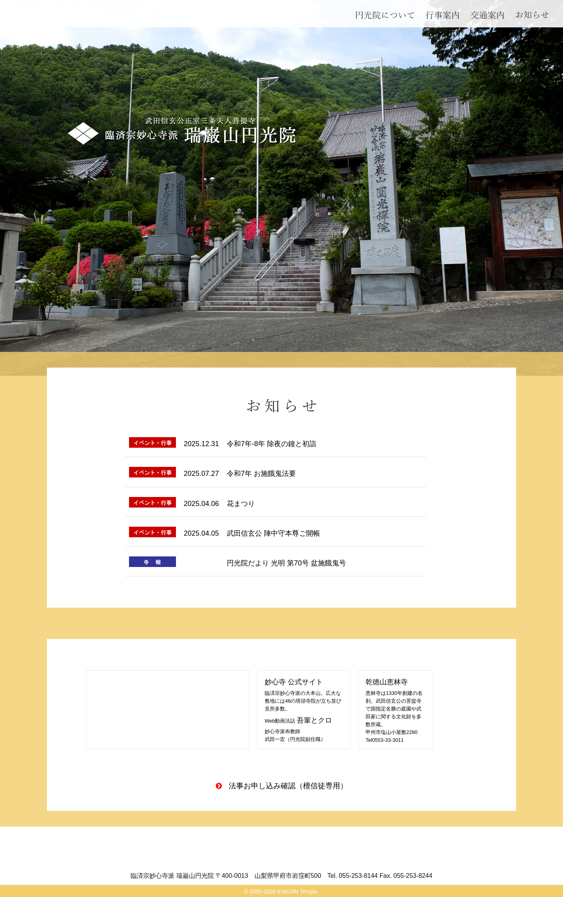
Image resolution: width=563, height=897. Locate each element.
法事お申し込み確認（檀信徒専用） (288, 786)
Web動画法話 (298, 721)
